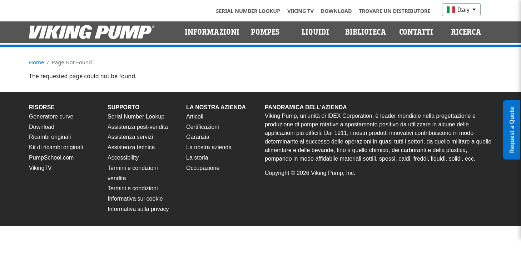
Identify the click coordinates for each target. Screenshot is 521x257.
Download (336, 10)
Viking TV (300, 10)
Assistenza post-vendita (138, 127)
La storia (197, 158)
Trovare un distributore (395, 10)
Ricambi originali (50, 137)
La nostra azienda (209, 147)
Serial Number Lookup (248, 10)
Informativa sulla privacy (138, 209)
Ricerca (466, 32)
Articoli (194, 117)
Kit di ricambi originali (56, 147)
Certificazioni (202, 127)
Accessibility (123, 158)
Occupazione (202, 168)
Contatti (416, 32)
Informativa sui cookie (135, 199)
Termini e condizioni (133, 188)
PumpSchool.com (51, 158)
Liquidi (315, 32)
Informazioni (212, 32)
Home (36, 62)
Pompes (265, 32)
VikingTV (40, 168)
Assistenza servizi (130, 137)
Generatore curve (51, 117)
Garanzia (197, 137)
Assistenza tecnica (131, 147)
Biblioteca (365, 32)
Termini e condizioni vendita (133, 173)
